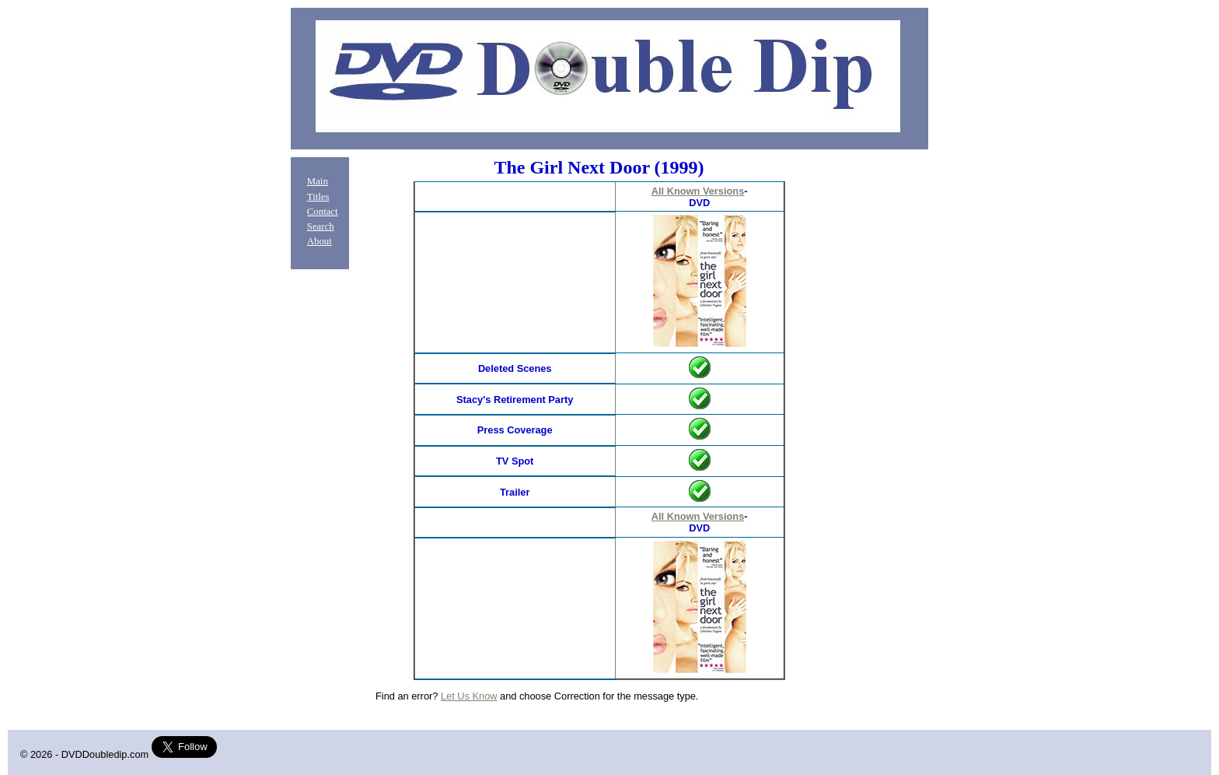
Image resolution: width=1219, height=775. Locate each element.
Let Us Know (469, 696)
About (319, 241)
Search (320, 226)
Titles (318, 196)
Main (317, 181)
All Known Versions (697, 191)
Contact (322, 211)
